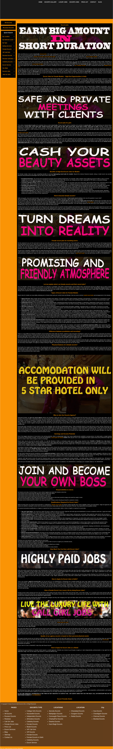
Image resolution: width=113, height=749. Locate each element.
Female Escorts (32, 724)
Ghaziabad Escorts (77, 711)
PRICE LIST (84, 2)
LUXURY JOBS (63, 2)
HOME (40, 2)
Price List (7, 727)
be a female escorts (80, 65)
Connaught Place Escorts (58, 716)
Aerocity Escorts (54, 711)
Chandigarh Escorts (100, 714)
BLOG (100, 2)
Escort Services (9, 729)
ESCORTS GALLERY (50, 2)
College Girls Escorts (34, 711)
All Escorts (8, 22)
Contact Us (8, 737)
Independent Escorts (34, 716)
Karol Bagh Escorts (55, 724)
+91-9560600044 (71, 461)
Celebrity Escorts (33, 721)
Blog (6, 732)
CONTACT (93, 2)
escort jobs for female (57, 437)
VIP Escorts (31, 732)
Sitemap (7, 735)
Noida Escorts (76, 716)
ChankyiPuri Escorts (56, 719)
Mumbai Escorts (99, 719)
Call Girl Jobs (9, 721)
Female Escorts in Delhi (35, 737)
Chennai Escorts (99, 716)
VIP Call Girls (31, 729)
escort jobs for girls (37, 64)
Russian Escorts (8, 27)
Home (6, 711)
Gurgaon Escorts (77, 714)
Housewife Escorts (33, 714)
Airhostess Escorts (33, 719)
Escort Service (32, 742)
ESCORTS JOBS (74, 2)
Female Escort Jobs (11, 724)
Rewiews (7, 719)
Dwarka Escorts (54, 721)
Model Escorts (32, 727)
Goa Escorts (97, 711)
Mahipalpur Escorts (55, 714)
